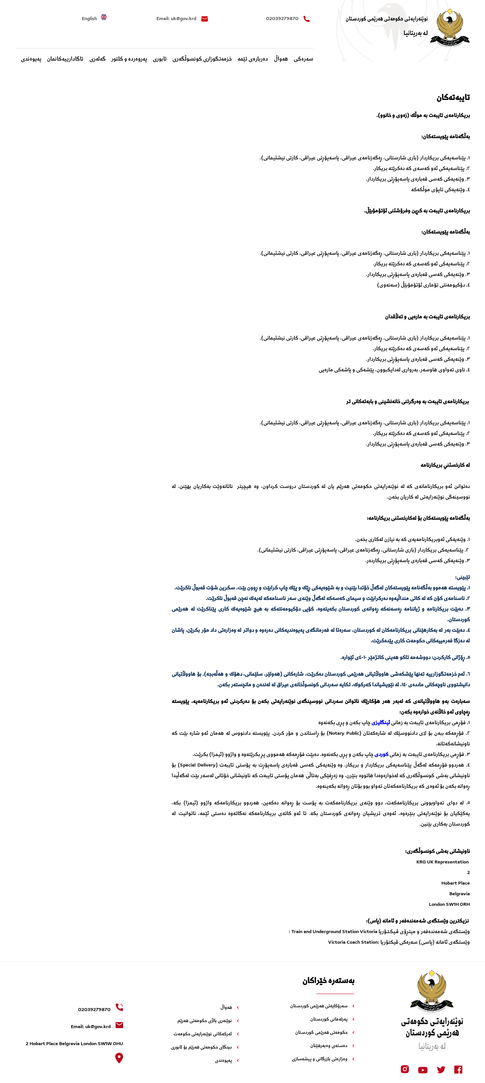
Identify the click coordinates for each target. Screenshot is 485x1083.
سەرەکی (303, 59)
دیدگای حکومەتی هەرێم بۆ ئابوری (205, 1047)
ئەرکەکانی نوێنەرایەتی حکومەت (206, 1034)
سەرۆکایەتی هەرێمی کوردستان (322, 1006)
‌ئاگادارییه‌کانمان (65, 59)
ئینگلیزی (380, 723)
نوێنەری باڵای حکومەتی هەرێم (208, 1021)
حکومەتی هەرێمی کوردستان (324, 1033)
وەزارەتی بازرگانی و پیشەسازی (323, 1059)
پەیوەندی (31, 59)
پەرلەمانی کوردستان (332, 1019)
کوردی (381, 755)
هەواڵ (281, 59)
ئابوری (160, 59)
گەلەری (97, 59)
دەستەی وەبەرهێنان (332, 1046)
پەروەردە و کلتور (129, 59)
